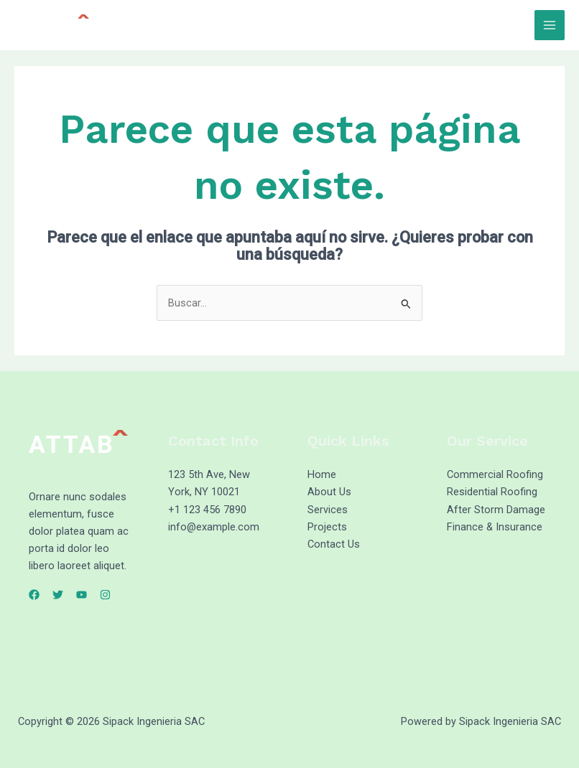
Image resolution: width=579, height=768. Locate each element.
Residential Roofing (492, 491)
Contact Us (333, 544)
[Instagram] (105, 594)
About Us (329, 491)
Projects (327, 526)
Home (321, 474)
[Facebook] (34, 594)
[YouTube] (81, 594)
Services (327, 509)
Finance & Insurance (494, 526)
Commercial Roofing (495, 474)
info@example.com (213, 526)
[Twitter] (57, 594)
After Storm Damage (496, 509)
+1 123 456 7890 (207, 509)
